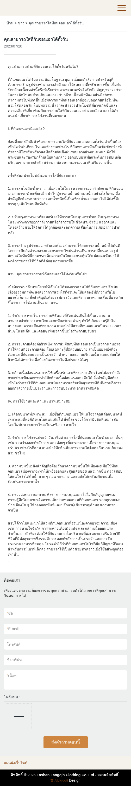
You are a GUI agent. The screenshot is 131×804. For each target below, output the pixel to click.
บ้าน (10, 23)
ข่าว (21, 23)
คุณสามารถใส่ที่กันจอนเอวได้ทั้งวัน (56, 23)
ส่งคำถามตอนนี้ (65, 742)
